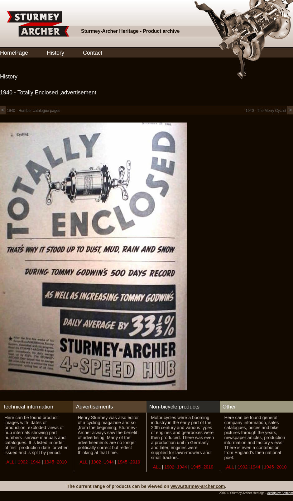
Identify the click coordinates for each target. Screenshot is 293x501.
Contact (92, 53)
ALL (10, 461)
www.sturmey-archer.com (198, 486)
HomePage (14, 53)
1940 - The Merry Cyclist (269, 110)
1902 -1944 (29, 461)
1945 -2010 (55, 461)
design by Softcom (280, 493)
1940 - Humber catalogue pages (30, 110)
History (55, 53)
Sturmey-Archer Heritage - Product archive (130, 31)
